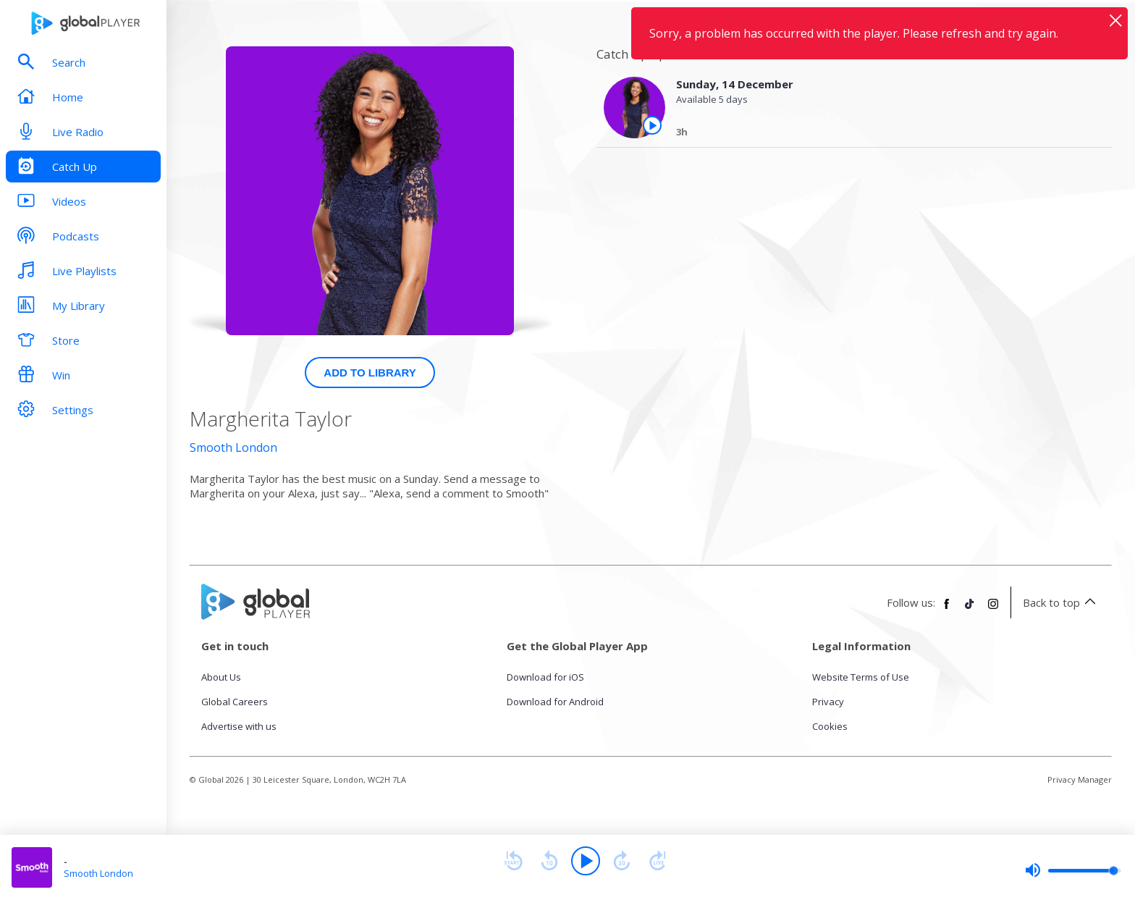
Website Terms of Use (860, 677)
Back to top (1061, 602)
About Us (221, 677)
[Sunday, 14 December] (881, 134)
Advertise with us (239, 726)
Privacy (828, 701)
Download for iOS (545, 677)
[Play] (585, 860)
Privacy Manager (1079, 779)
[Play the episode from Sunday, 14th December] (652, 125)
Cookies (830, 726)
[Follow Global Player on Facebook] (947, 610)
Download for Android (555, 701)
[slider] (1072, 870)
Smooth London (233, 447)
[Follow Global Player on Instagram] (993, 610)
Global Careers (234, 701)
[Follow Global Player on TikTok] (970, 610)
